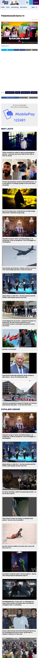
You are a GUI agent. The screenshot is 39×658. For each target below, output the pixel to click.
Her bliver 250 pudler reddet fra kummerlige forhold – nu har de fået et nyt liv (19, 492)
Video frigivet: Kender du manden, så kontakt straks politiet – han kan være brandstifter (17, 519)
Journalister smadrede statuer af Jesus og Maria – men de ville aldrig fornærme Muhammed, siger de (19, 574)
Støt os (36, 2)
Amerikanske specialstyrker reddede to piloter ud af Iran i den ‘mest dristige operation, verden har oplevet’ (19, 268)
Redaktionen (5, 46)
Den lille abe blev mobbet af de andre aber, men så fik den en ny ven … (18, 547)
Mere (34, 7)
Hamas (18, 92)
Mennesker (23, 7)
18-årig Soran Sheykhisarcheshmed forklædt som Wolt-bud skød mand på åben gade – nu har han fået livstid (19, 403)
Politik (3, 7)
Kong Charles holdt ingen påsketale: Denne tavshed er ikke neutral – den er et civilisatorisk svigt (18, 376)
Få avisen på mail (31, 2)
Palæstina (34, 92)
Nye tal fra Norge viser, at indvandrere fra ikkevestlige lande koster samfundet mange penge (18, 211)
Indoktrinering (25, 92)
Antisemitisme (10, 92)
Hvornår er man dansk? (9, 349)
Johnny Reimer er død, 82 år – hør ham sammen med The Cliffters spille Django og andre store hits (18, 296)
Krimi (7, 7)
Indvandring (14, 7)
